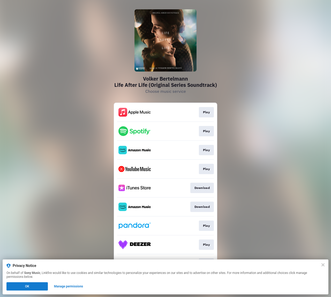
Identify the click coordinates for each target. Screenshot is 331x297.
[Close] (323, 265)
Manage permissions (68, 286)
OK (27, 286)
